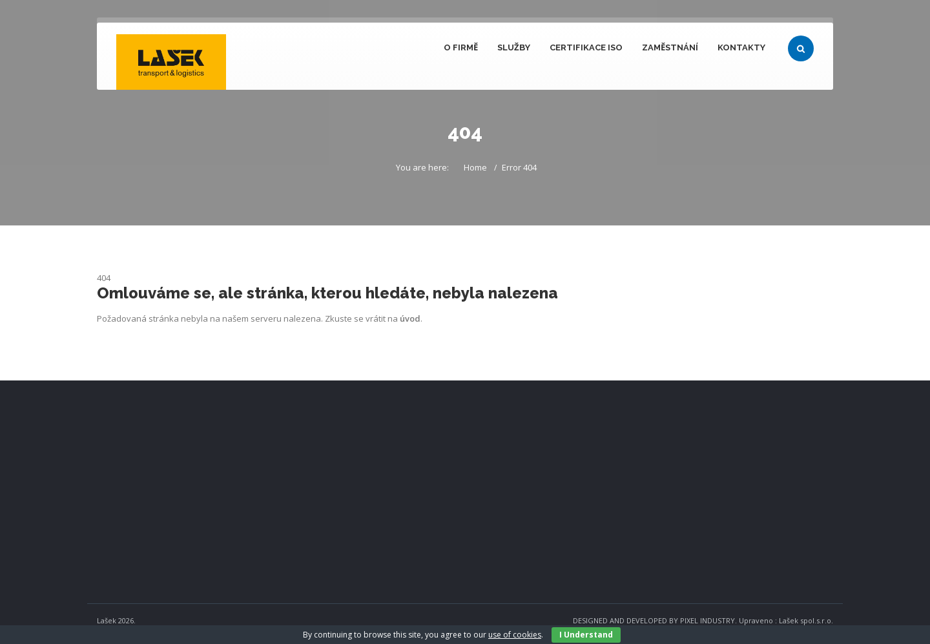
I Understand (586, 634)
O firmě (461, 47)
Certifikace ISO (586, 47)
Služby (513, 47)
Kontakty (741, 47)
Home (475, 167)
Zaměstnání (670, 47)
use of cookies (514, 634)
